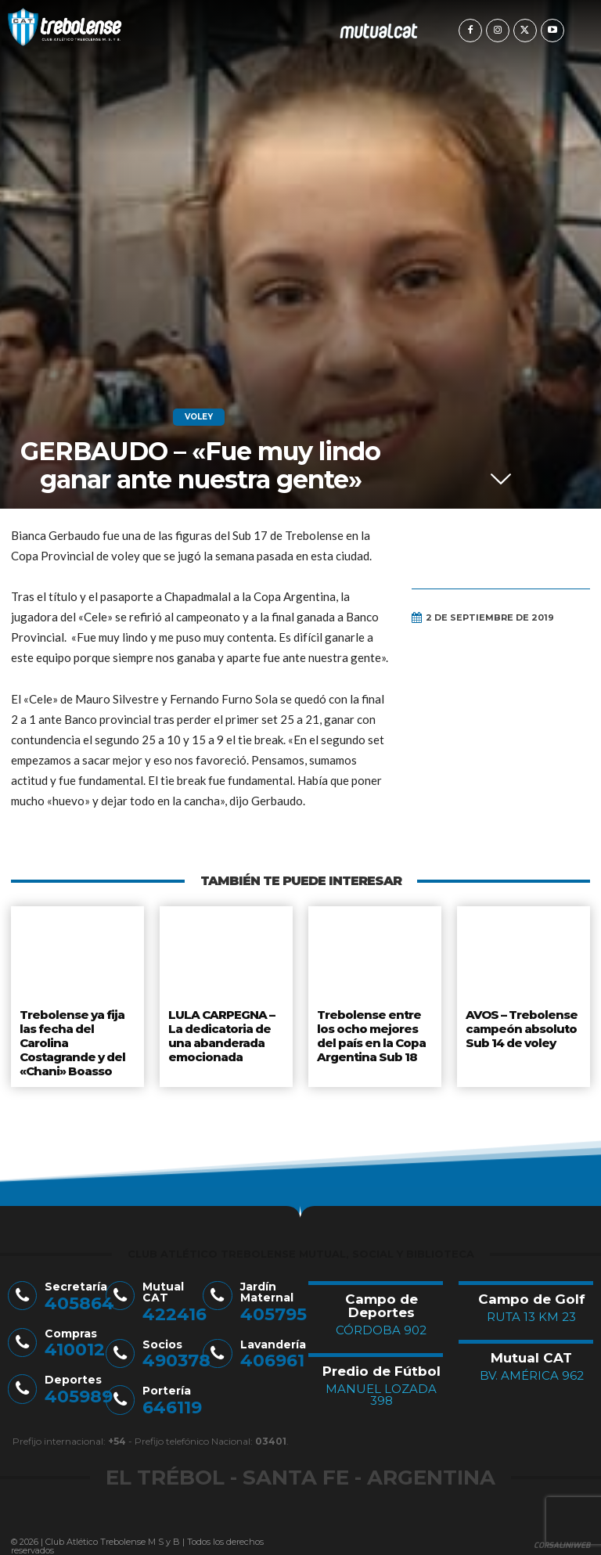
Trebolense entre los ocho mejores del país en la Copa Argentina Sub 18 (371, 1031)
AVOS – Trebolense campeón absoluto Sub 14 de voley (520, 1025)
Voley (199, 417)
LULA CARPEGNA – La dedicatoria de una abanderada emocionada (219, 1031)
